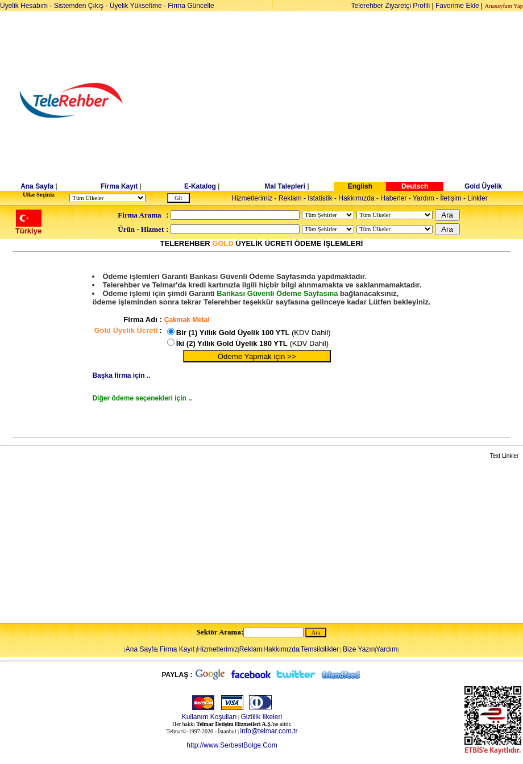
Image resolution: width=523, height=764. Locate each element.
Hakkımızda (356, 198)
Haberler (393, 198)
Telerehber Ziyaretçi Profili (390, 6)
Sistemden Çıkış (78, 6)
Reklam (290, 198)
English (360, 186)
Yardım (423, 198)
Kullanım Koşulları (209, 717)
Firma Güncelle (191, 6)
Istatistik (320, 198)
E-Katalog (200, 186)
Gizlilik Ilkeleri (262, 717)
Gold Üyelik (483, 186)
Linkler (477, 198)
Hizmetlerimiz (251, 198)
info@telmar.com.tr (269, 731)
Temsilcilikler (320, 649)
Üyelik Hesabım (24, 6)
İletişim (450, 198)
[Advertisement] (349, 100)
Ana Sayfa (36, 186)
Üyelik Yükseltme (136, 6)
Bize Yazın (359, 649)
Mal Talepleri (284, 186)
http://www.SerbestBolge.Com (231, 745)
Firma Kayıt (119, 186)
